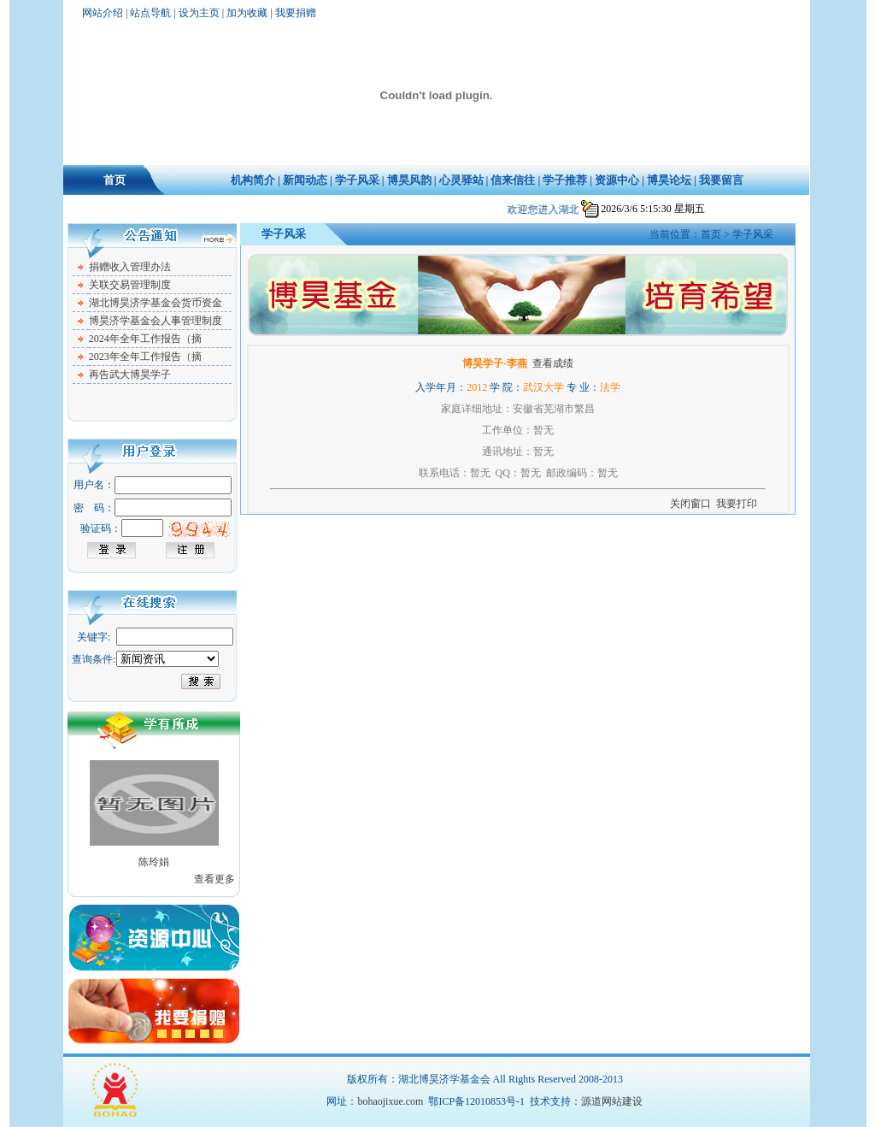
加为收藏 (246, 13)
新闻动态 (305, 180)
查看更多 (214, 879)
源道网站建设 (612, 1101)
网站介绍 (102, 13)
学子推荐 (565, 180)
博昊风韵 (409, 180)
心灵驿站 (461, 180)
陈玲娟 (153, 862)
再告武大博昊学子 (130, 375)
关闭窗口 (690, 504)
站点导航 (150, 13)
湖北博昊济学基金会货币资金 (155, 303)
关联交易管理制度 (130, 285)
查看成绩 (552, 363)
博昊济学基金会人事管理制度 (155, 321)
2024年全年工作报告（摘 (145, 339)
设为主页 (199, 13)
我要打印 (736, 504)
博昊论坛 (669, 180)
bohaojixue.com (390, 1101)
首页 (114, 180)
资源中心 (617, 180)
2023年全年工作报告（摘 (145, 357)
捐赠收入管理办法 (130, 267)
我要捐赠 (295, 13)
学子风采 (357, 180)
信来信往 (512, 180)
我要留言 (721, 180)
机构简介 (253, 180)
